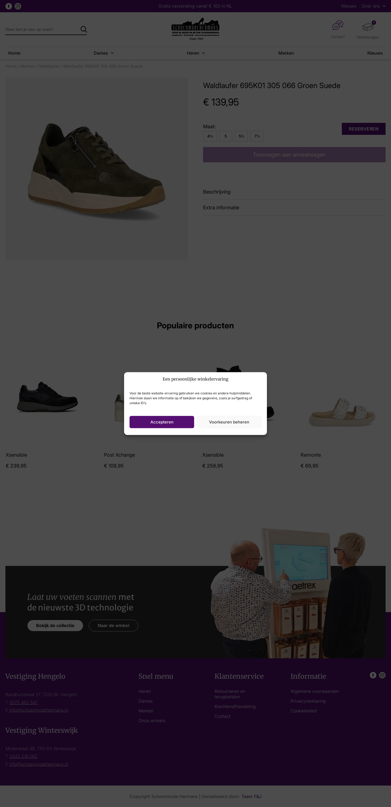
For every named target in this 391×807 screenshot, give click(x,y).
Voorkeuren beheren (229, 422)
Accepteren (162, 422)
